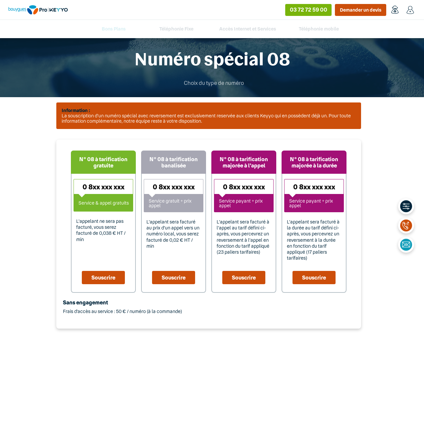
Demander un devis (360, 10)
